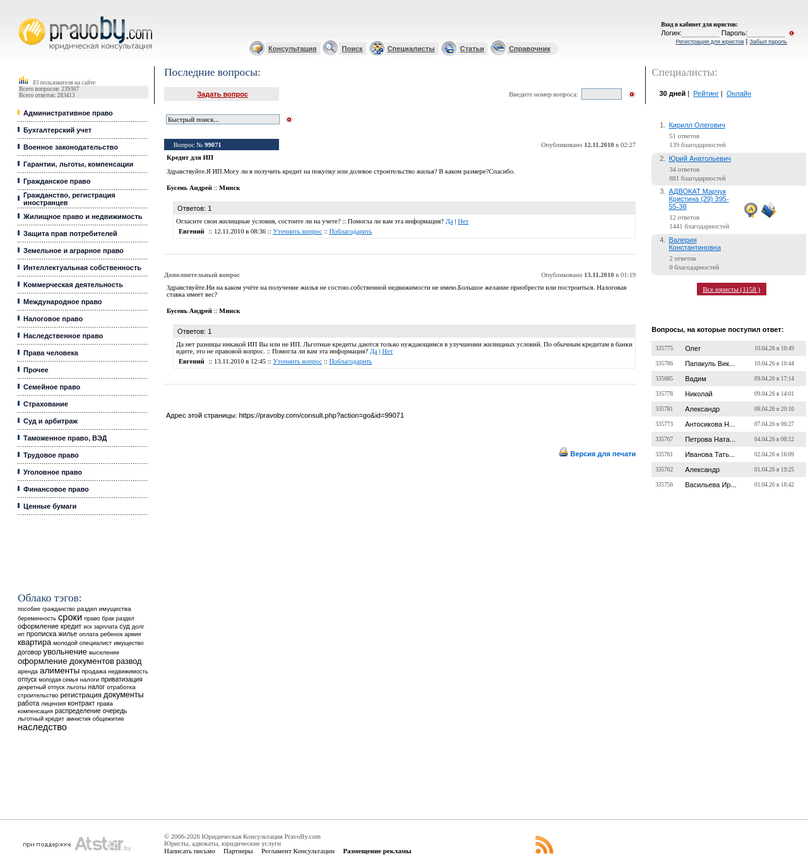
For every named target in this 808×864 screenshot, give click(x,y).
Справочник (529, 48)
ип (21, 633)
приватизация (122, 679)
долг (138, 626)
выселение (104, 652)
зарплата (106, 627)
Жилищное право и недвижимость (83, 216)
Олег (693, 348)
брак (108, 618)
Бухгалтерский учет (57, 130)
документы (124, 694)
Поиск (352, 48)
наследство (42, 727)
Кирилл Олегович (696, 125)
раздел (125, 618)
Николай (699, 394)
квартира (34, 642)
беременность (37, 618)
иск (87, 627)
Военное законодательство (70, 147)
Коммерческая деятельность (73, 284)
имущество (128, 643)
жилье (68, 633)
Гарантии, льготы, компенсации (78, 164)
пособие (29, 609)
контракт (81, 703)
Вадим (695, 378)
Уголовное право (52, 472)
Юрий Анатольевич (699, 158)
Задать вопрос (222, 94)
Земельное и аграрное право (73, 250)
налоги (89, 679)
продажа (93, 671)
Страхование (45, 404)
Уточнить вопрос (297, 231)
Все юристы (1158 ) (731, 289)
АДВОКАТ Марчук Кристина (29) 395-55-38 (698, 198)
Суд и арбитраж (50, 421)
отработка (121, 687)
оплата (88, 633)
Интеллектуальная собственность (82, 267)
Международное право (62, 301)
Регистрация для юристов (709, 41)
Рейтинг (705, 93)
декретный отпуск (41, 687)
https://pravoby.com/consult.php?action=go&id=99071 (321, 415)
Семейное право (51, 387)
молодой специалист (82, 642)
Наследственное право (63, 336)
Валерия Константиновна (694, 243)
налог (96, 687)
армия (132, 634)
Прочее (36, 370)
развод (128, 661)
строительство (38, 695)
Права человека (50, 353)
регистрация (81, 695)
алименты (60, 670)
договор (30, 652)
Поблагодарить (350, 231)
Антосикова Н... (710, 424)
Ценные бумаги (49, 506)
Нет (463, 221)
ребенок (111, 633)
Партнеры (238, 851)
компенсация (35, 711)
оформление (38, 626)
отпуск (27, 679)
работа (28, 703)
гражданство (58, 609)
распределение (78, 710)
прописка (42, 633)
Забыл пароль (768, 41)
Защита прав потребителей (70, 233)
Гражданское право (56, 181)
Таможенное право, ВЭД (65, 438)
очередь (115, 710)
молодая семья (58, 680)
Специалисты (411, 48)
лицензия (53, 704)
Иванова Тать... (710, 454)
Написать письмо (189, 851)
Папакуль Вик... (710, 363)
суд (124, 626)
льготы (76, 687)
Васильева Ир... (710, 484)
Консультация (292, 48)
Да (449, 221)
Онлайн (739, 93)
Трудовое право (51, 455)
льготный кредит (41, 718)
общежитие (108, 718)
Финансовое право (56, 489)
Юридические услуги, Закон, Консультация (24, 16)
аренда (28, 671)
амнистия (78, 719)
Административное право (68, 113)
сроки (70, 617)
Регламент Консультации (298, 851)
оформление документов (66, 661)
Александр (702, 409)
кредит (71, 626)
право (92, 618)
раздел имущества (104, 608)
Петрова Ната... (710, 439)
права (104, 704)
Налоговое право (53, 319)
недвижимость (128, 671)
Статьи (472, 48)
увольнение (65, 651)
